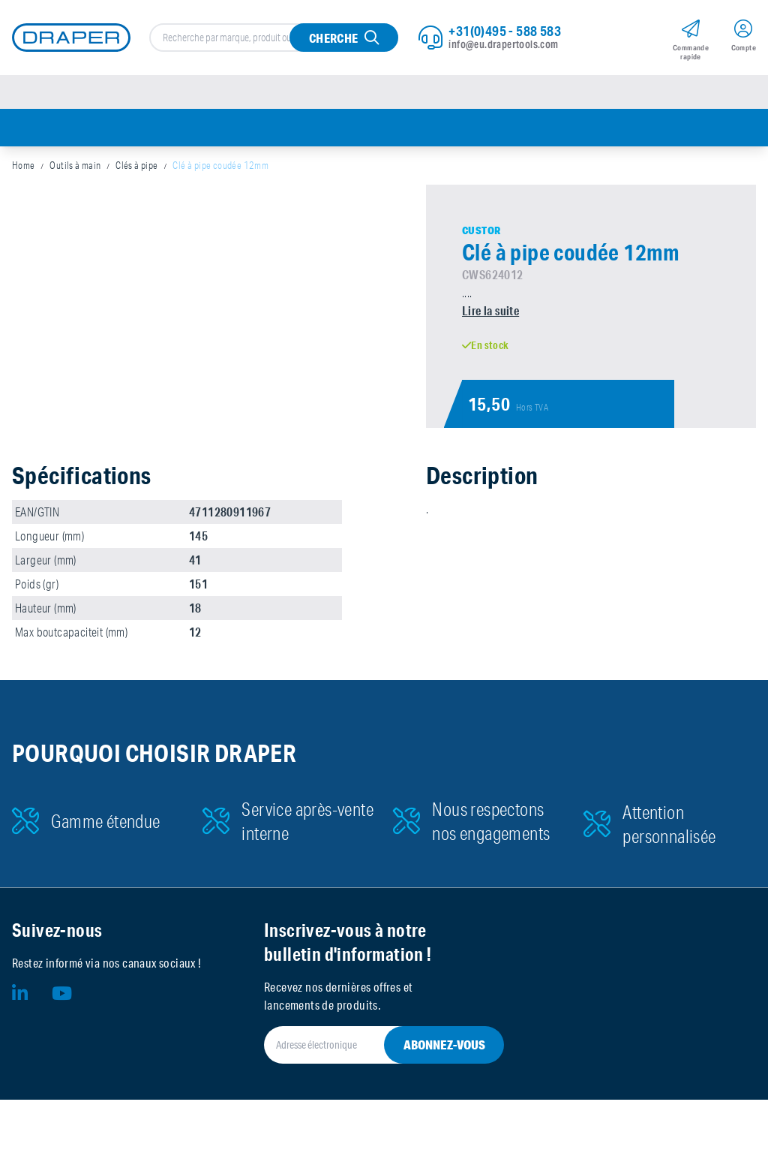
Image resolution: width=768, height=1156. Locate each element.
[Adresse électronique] (366, 1045)
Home (23, 165)
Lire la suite (490, 310)
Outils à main (75, 165)
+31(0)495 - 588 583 (504, 31)
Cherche (333, 38)
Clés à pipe (137, 165)
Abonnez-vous (444, 1044)
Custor (481, 230)
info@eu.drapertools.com (503, 44)
